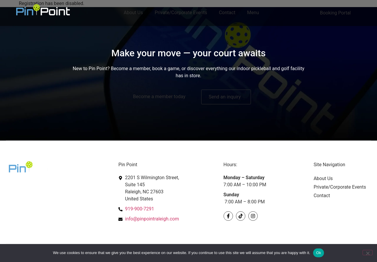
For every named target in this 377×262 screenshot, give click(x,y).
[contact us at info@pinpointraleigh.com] (168, 219)
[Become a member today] (161, 97)
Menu (253, 12)
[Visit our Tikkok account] (240, 216)
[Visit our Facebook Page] (228, 216)
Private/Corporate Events (181, 12)
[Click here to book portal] (337, 13)
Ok (318, 253)
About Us (133, 12)
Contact (227, 12)
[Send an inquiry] (226, 97)
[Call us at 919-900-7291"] (168, 208)
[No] (368, 252)
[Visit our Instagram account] (253, 216)
